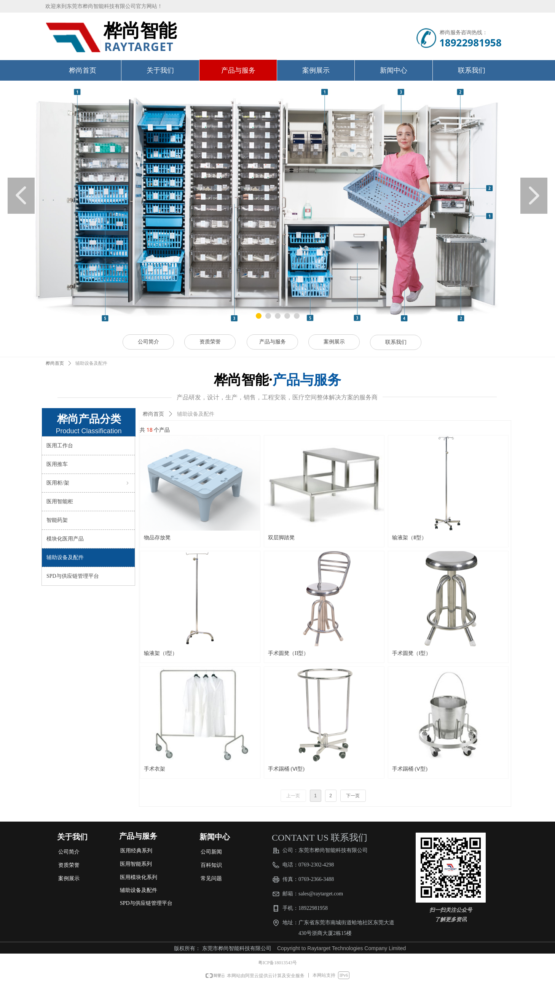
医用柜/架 (88, 483)
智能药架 (57, 520)
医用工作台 (59, 445)
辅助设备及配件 (65, 557)
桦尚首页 (55, 363)
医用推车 (57, 464)
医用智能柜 (59, 501)
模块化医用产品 (65, 539)
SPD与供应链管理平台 (72, 576)
